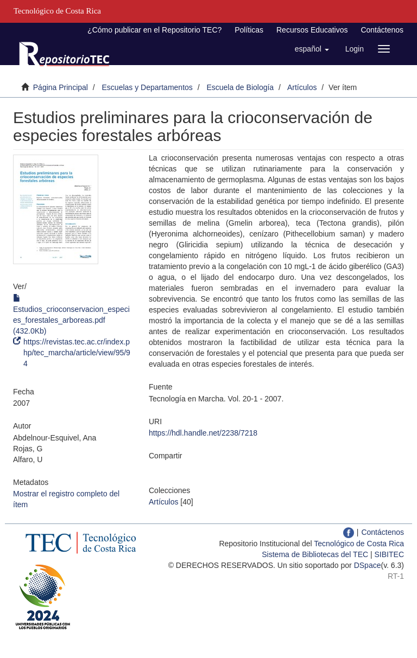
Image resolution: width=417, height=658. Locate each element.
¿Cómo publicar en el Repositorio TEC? (154, 29)
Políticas (249, 29)
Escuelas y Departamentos (147, 87)
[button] (312, 48)
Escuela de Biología (240, 87)
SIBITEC (389, 554)
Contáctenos (382, 29)
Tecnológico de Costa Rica (359, 543)
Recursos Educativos (312, 29)
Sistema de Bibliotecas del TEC (315, 554)
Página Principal (60, 87)
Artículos (302, 87)
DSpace (367, 565)
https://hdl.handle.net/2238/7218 (203, 433)
